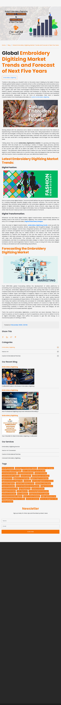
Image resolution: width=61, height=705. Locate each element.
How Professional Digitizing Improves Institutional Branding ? (20, 411)
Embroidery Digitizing (9, 78)
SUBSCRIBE (30, 532)
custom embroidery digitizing (40, 97)
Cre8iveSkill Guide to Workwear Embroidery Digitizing (18, 386)
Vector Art (5, 351)
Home (4, 45)
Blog (9, 45)
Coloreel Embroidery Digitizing (11, 458)
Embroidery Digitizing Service (11, 447)
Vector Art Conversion (9, 450)
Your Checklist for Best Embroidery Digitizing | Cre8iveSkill (19, 436)
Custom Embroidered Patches (11, 356)
